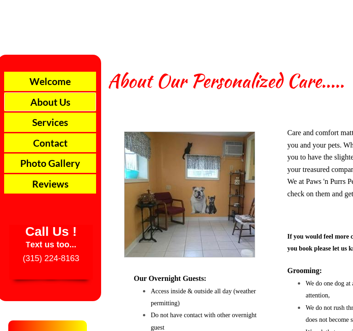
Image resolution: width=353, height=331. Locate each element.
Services (50, 122)
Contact (50, 142)
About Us (50, 102)
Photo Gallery (50, 163)
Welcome (50, 81)
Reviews (50, 183)
